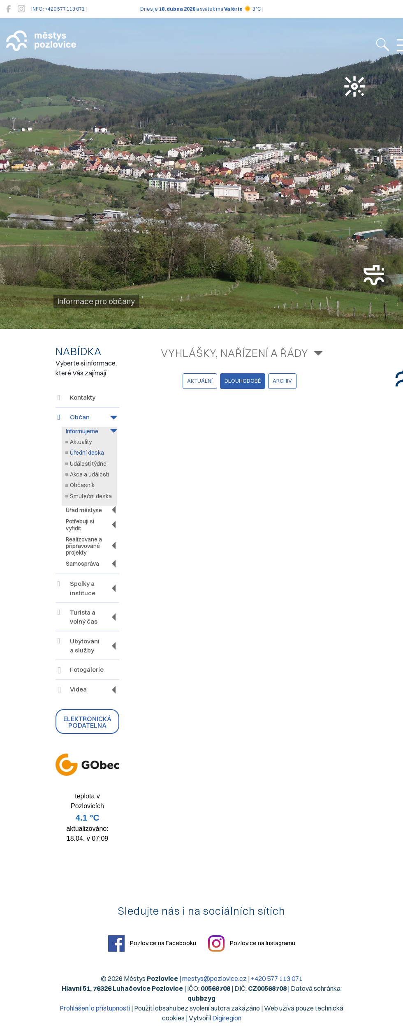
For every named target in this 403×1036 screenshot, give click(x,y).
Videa (72, 690)
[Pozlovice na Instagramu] (21, 9)
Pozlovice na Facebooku (152, 943)
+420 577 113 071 (277, 978)
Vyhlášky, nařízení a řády (234, 353)
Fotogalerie (81, 670)
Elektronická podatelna (87, 722)
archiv (282, 380)
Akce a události (89, 474)
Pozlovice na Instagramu (251, 943)
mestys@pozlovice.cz (214, 978)
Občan (74, 417)
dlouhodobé (243, 380)
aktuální (200, 380)
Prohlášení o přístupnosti (95, 1008)
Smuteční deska (91, 496)
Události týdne (88, 463)
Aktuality (81, 442)
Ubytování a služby (79, 645)
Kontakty (76, 397)
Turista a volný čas (77, 617)
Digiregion (226, 1018)
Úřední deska (87, 452)
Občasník (82, 485)
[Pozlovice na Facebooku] (8, 9)
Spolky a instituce (76, 588)
